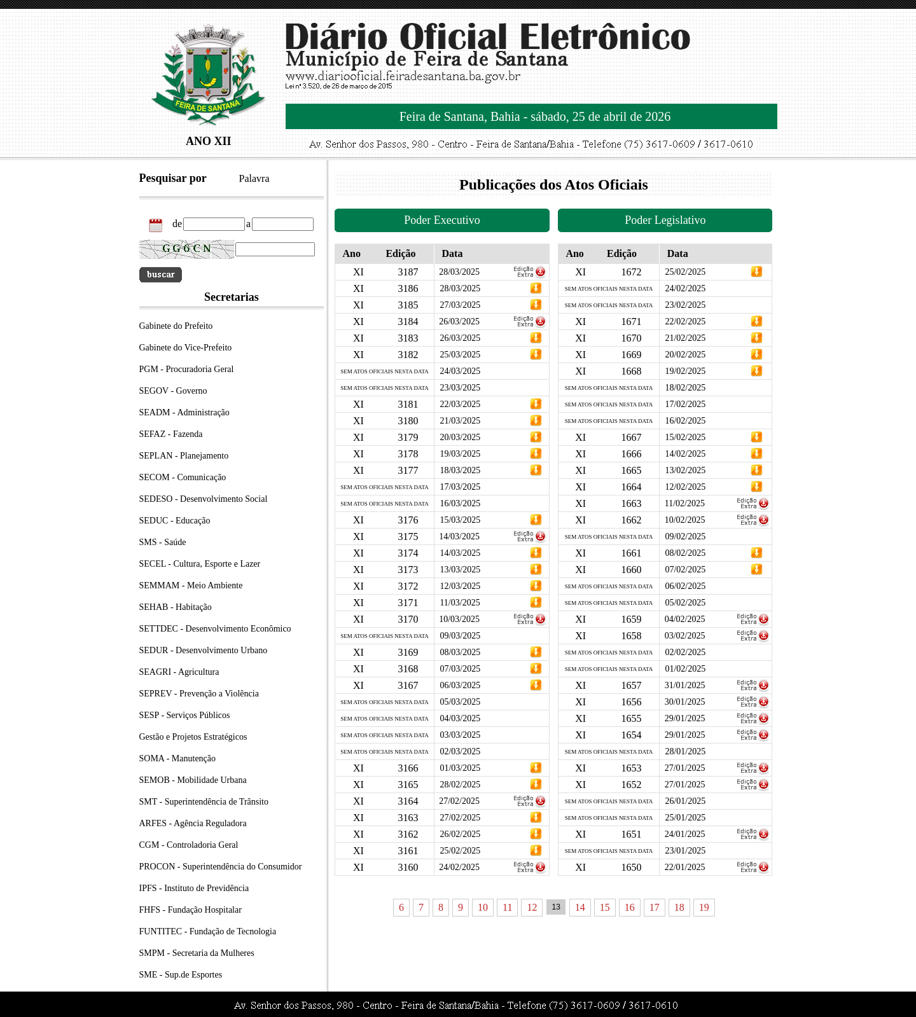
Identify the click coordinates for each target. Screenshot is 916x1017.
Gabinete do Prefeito (176, 326)
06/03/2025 (460, 685)
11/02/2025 (685, 503)
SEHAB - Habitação (175, 607)
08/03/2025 (460, 652)
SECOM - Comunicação (182, 477)
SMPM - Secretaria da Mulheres (196, 953)
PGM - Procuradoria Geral (186, 369)
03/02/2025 (685, 635)
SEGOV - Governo (173, 391)
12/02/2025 (685, 487)
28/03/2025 (459, 272)
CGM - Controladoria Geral (189, 845)
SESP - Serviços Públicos (184, 715)
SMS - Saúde (162, 542)
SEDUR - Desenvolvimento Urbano (203, 650)
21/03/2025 (460, 420)
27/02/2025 (459, 801)
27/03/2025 (460, 305)
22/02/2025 (685, 321)
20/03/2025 (460, 437)
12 (532, 907)
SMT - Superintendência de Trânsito (204, 801)
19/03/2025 (460, 454)
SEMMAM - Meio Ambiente (191, 585)
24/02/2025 (459, 867)
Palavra (254, 178)
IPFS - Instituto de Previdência (194, 888)
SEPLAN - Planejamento (184, 455)
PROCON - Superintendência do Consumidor (220, 866)
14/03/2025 (459, 536)
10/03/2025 (459, 619)
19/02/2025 (685, 371)
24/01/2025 (685, 834)
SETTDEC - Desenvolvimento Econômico (215, 628)
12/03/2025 (460, 586)
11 (507, 907)
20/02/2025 (685, 354)
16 (630, 907)
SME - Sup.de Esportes (181, 974)
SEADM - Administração (184, 412)
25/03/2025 (460, 354)
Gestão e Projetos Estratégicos (193, 737)
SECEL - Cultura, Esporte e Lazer (200, 564)
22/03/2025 (460, 404)
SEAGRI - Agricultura (179, 672)
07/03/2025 (460, 669)
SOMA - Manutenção (177, 758)
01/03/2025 (460, 768)
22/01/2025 (685, 867)
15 (605, 907)
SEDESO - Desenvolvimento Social (203, 499)
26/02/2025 (460, 834)
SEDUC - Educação (175, 520)
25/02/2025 (460, 850)
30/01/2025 (685, 702)
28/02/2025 (460, 784)
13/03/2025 (460, 569)
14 (580, 907)
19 (704, 907)
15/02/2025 (685, 437)
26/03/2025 (459, 321)
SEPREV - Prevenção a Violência (199, 693)
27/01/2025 (685, 768)
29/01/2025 (685, 718)
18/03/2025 (460, 470)
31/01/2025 (685, 685)
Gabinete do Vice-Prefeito (185, 347)
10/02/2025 (685, 520)
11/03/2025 (460, 602)
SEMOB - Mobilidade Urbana (193, 780)
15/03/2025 (460, 520)
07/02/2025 (685, 569)
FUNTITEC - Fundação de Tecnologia (208, 931)
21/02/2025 (685, 338)
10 (483, 907)
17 (654, 907)
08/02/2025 (685, 553)
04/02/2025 (685, 619)
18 (679, 907)
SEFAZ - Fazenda (171, 434)
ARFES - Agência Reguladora (193, 823)
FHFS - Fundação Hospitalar (190, 910)
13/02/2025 (685, 470)
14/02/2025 (685, 454)
